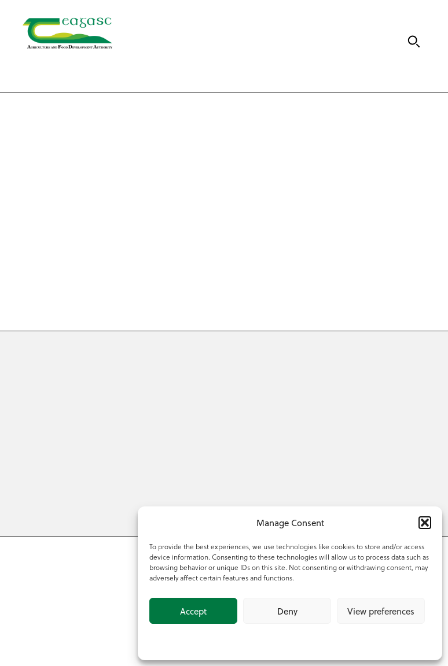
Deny (287, 611)
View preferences (380, 611)
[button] (425, 522)
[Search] (413, 41)
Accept (193, 611)
